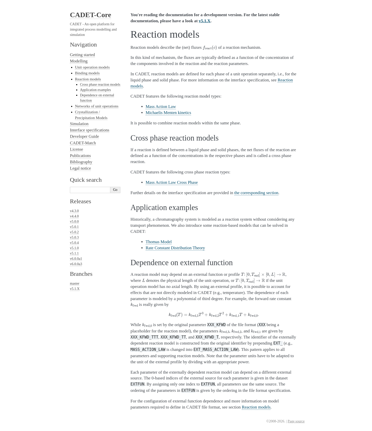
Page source (296, 421)
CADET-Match (83, 143)
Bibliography (81, 162)
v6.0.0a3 (76, 264)
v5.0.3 (74, 237)
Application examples (95, 90)
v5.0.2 (74, 232)
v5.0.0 (74, 221)
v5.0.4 (74, 243)
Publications (80, 155)
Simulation (79, 123)
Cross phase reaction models (100, 84)
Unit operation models (92, 67)
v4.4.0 (74, 216)
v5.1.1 (74, 253)
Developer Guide (84, 136)
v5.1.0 (74, 248)
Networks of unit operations (96, 106)
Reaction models (88, 79)
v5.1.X (74, 289)
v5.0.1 (74, 227)
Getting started (82, 54)
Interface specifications (89, 130)
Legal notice (80, 168)
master (74, 283)
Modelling (79, 61)
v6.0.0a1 (76, 259)
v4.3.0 (74, 211)
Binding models (87, 73)
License (76, 149)
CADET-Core (90, 15)
